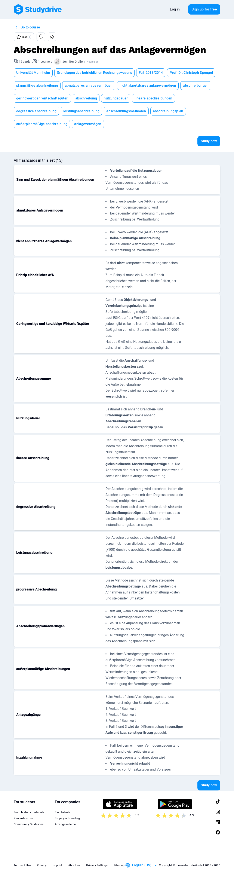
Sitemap (119, 865)
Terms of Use (22, 865)
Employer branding (67, 818)
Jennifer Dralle (72, 61)
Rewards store (23, 818)
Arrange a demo (65, 824)
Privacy (42, 865)
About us (74, 865)
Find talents (62, 812)
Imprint (57, 865)
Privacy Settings (97, 865)
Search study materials (29, 812)
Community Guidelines (28, 824)
